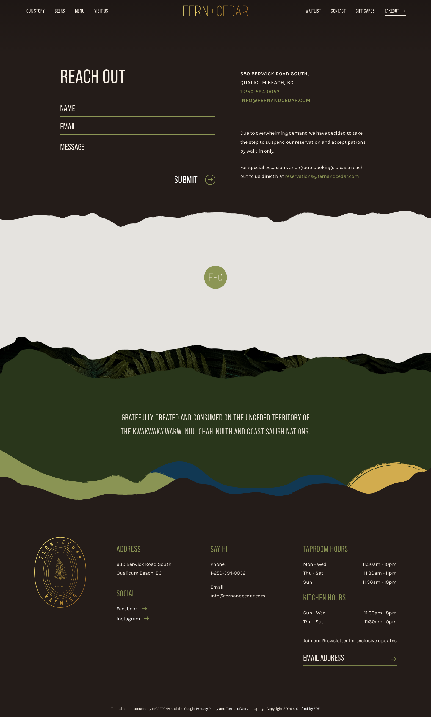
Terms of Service (239, 709)
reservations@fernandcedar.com (322, 176)
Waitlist (313, 11)
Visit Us (101, 11)
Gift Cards (365, 11)
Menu (79, 11)
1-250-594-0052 (260, 91)
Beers (60, 11)
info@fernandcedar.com (275, 100)
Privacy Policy (207, 709)
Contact (338, 11)
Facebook (127, 616)
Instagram (128, 626)
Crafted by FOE (308, 709)
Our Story (35, 11)
